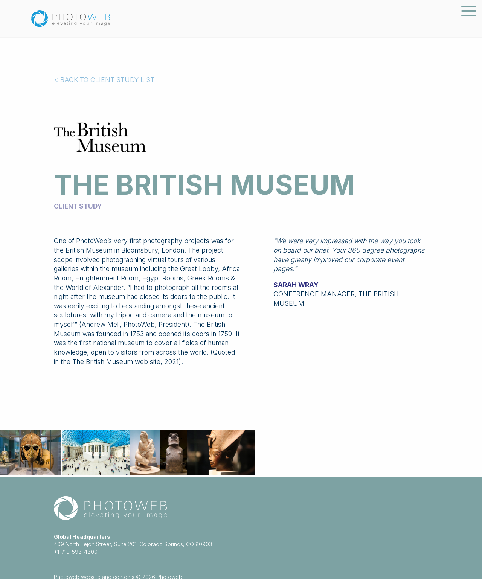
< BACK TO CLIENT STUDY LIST (104, 80)
